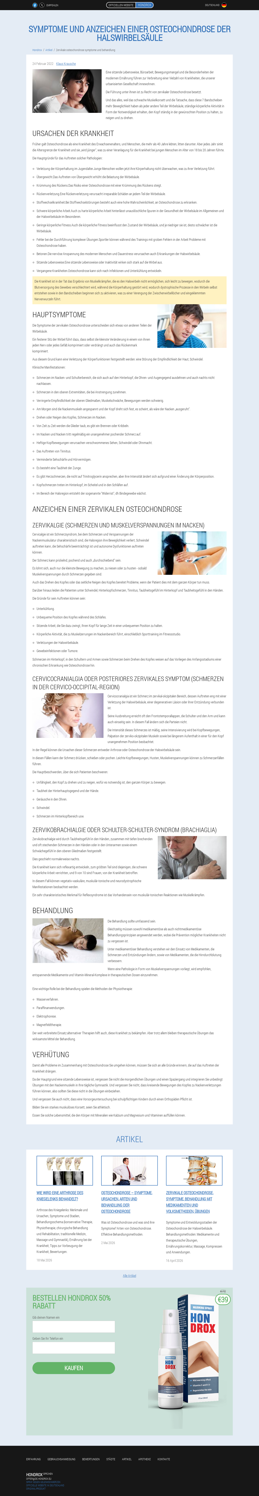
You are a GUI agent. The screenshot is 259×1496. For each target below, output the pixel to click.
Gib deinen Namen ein (46, 1317)
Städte (110, 1459)
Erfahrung (33, 1459)
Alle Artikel (129, 1275)
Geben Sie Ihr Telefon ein (47, 1338)
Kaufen (73, 1368)
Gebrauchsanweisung (61, 1459)
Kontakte (164, 1459)
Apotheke (144, 1459)
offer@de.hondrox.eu (38, 1478)
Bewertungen (91, 1459)
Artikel (127, 1459)
